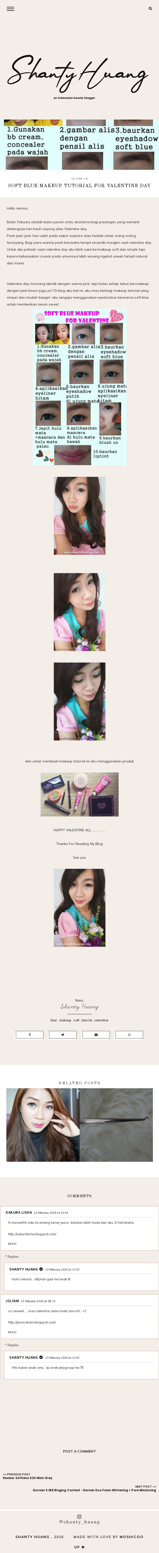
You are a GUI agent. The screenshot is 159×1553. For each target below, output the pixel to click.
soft (76, 1020)
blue (54, 1020)
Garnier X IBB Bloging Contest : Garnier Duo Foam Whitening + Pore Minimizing (94, 1490)
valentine (101, 1020)
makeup (65, 1020)
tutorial (87, 1020)
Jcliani (12, 1301)
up (79, 1547)
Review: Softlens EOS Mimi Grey (27, 1478)
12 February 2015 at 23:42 (51, 1212)
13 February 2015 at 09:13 (38, 1301)
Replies (13, 1257)
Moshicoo (132, 1537)
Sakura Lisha (19, 1212)
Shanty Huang (79, 1006)
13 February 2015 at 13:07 (62, 1269)
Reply (12, 1244)
